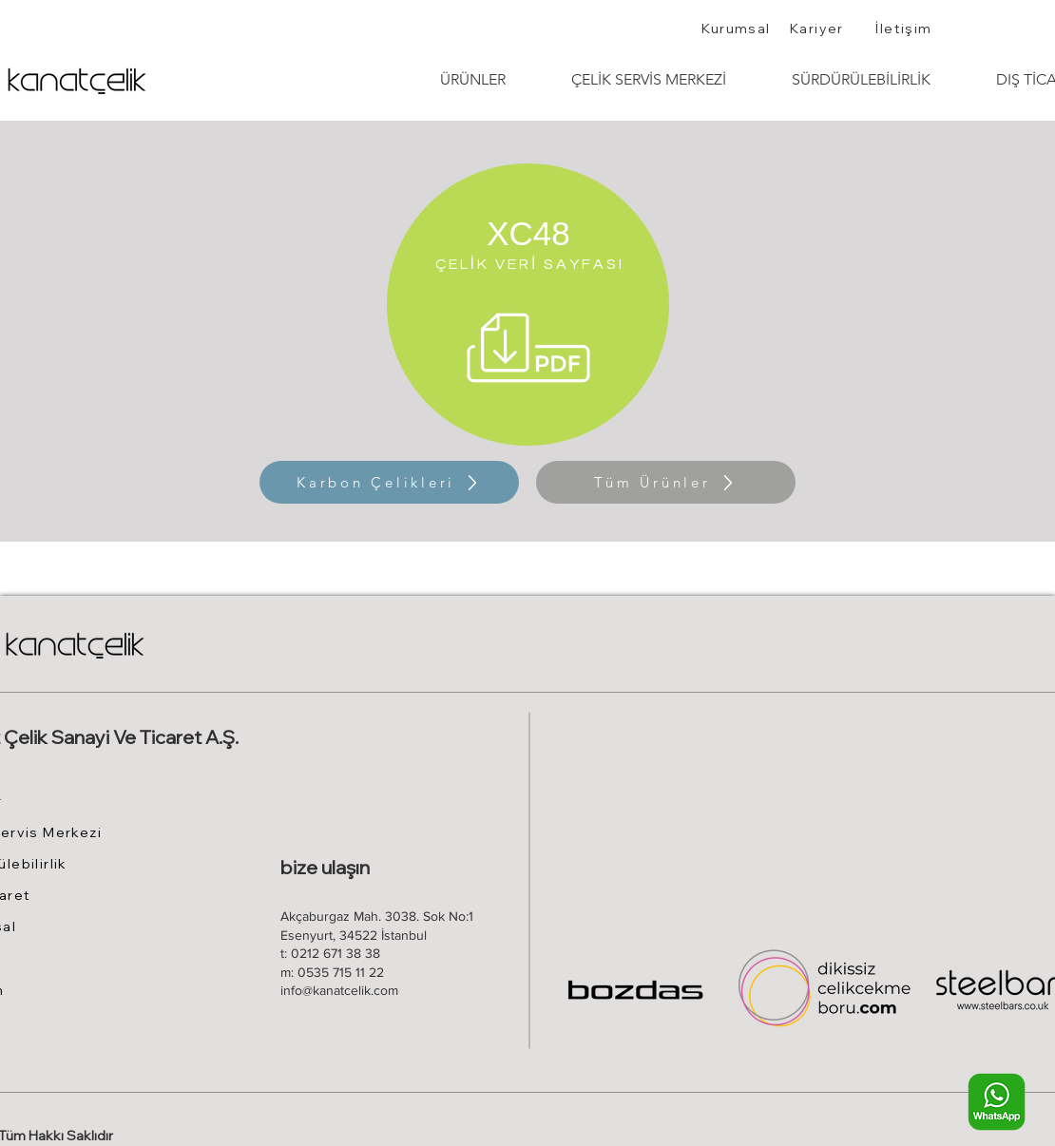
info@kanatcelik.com (339, 990)
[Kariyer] (818, 28)
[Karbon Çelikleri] (389, 482)
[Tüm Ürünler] (666, 482)
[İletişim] (906, 28)
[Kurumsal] (738, 28)
